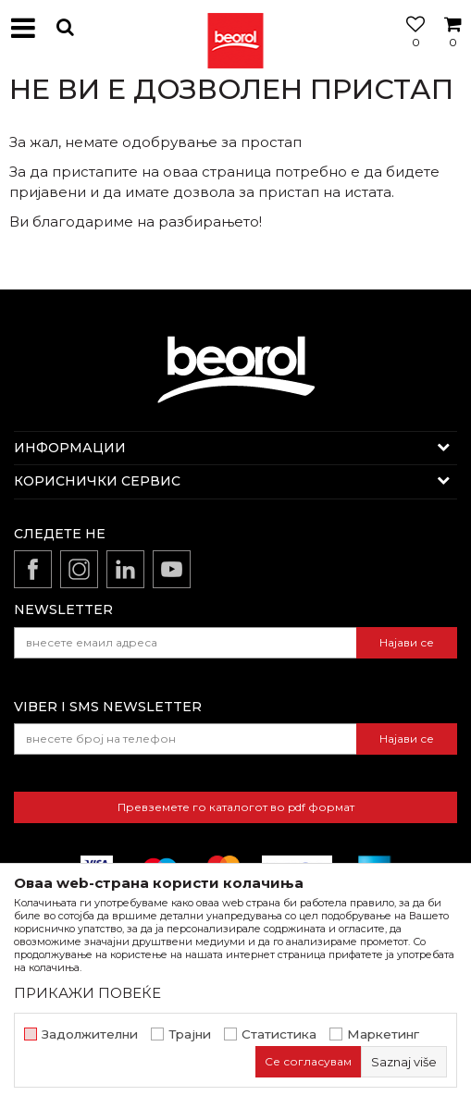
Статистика (279, 1034)
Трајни (189, 1034)
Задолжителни (90, 1034)
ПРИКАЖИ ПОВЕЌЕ (87, 993)
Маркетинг (383, 1034)
